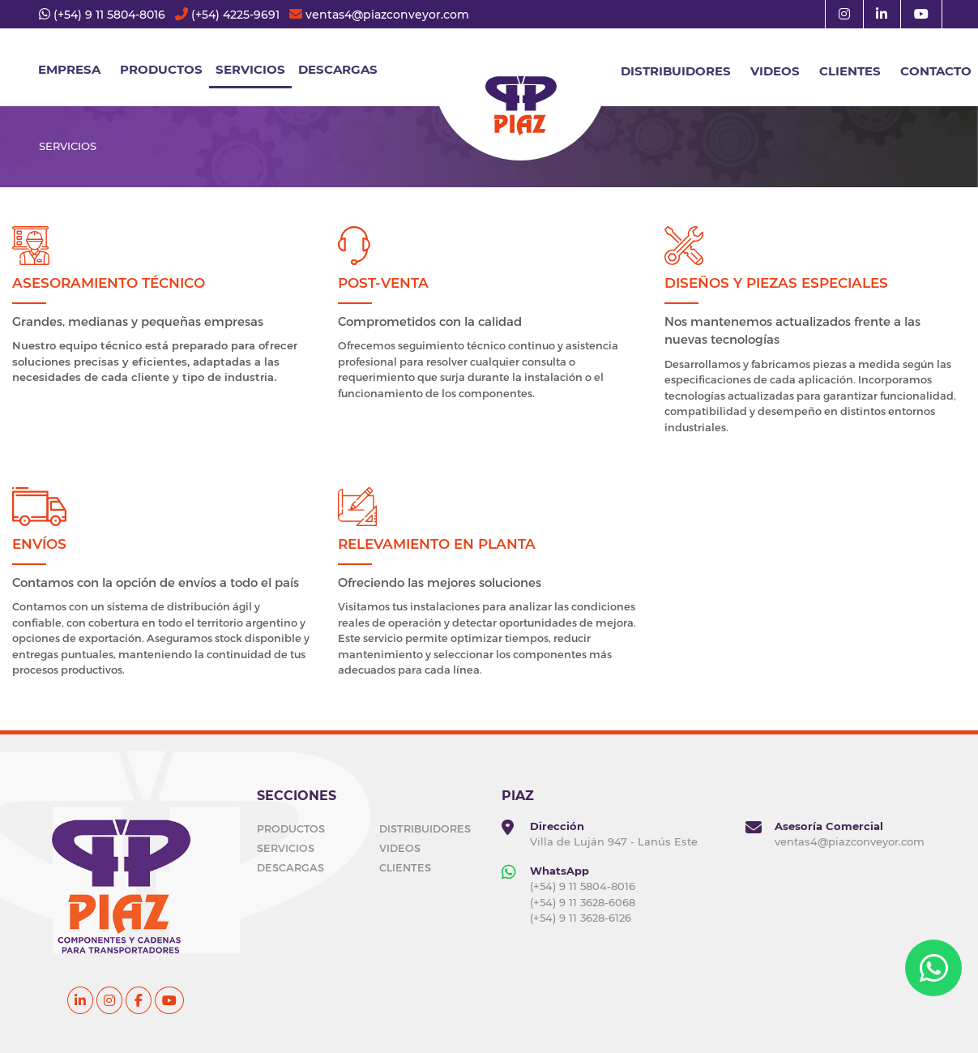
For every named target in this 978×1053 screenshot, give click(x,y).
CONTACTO (936, 71)
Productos (161, 69)
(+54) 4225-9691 (235, 14)
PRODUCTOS (291, 828)
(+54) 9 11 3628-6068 (582, 902)
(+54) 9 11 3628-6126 (580, 917)
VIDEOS (775, 71)
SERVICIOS (250, 69)
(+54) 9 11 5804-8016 (109, 14)
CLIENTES (850, 71)
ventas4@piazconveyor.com (387, 14)
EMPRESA (69, 69)
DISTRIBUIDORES (676, 71)
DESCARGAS (338, 69)
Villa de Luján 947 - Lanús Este (614, 841)
